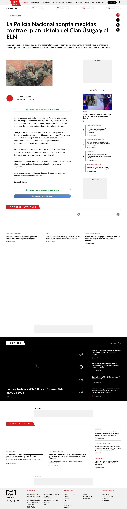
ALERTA (66, 438)
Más (115, 278)
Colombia (25, 2)
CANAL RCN (112, 2)
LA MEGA (66, 442)
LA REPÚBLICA (85, 430)
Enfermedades (99, 394)
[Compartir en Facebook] (118, 20)
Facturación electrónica (51, 430)
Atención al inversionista (31, 442)
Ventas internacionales (51, 435)
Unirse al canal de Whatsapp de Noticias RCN (42, 110)
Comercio (90, 152)
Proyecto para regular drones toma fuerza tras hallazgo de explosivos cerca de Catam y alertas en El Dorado (106, 326)
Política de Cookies (75, 450)
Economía (69, 2)
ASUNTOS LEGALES (87, 432)
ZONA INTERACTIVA (107, 432)
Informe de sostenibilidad (48, 433)
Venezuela (98, 364)
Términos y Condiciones (89, 450)
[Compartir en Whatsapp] (118, 30)
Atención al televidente (34, 432)
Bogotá (85, 111)
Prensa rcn (30, 439)
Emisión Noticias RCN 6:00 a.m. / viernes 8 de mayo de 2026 (34, 326)
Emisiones (11, 8)
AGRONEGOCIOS (86, 434)
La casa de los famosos (102, 379)
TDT (74, 430)
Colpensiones (10, 387)
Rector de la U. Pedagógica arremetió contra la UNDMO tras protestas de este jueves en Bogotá (98, 143)
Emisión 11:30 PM (113, 8)
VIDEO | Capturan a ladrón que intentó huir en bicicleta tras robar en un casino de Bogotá (97, 116)
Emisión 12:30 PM (63, 8)
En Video (16, 278)
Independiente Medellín (94, 125)
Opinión (87, 2)
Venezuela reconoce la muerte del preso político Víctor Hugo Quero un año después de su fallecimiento (107, 369)
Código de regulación (33, 435)
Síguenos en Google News (42, 196)
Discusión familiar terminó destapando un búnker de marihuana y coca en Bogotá (99, 168)
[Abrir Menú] (7, 2)
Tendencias (78, 2)
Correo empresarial (33, 437)
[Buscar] (120, 2)
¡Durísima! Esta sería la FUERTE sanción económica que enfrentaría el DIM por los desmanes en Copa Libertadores (67, 392)
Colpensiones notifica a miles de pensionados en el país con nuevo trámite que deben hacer (24, 391)
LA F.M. (65, 436)
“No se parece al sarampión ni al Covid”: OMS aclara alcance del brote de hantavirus (107, 398)
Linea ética (47, 437)
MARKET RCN (105, 436)
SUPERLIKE (105, 434)
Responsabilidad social (34, 430)
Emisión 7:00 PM (88, 8)
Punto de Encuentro (98, 2)
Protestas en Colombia (94, 139)
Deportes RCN (46, 2)
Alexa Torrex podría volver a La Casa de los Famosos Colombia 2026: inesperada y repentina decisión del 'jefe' (108, 383)
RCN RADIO (67, 434)
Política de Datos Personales (60, 450)
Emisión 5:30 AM (37, 8)
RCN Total (67, 432)
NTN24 (65, 430)
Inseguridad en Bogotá (94, 164)
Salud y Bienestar (58, 2)
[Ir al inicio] (15, 3)
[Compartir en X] (118, 25)
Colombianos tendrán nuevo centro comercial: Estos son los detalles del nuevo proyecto (99, 156)
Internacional (35, 2)
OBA (45, 439)
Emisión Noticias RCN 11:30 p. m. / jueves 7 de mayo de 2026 (106, 313)
